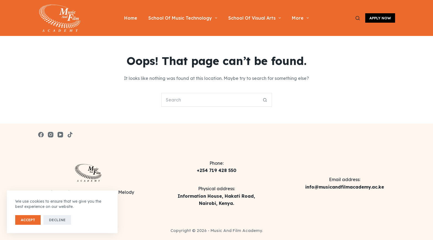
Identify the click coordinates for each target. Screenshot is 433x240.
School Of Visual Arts (255, 18)
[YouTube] (60, 134)
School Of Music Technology (183, 18)
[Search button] (265, 100)
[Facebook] (41, 134)
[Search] (358, 18)
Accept (28, 220)
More (301, 18)
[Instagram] (50, 134)
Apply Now (380, 18)
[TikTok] (70, 134)
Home (130, 18)
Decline (57, 220)
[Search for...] (209, 100)
